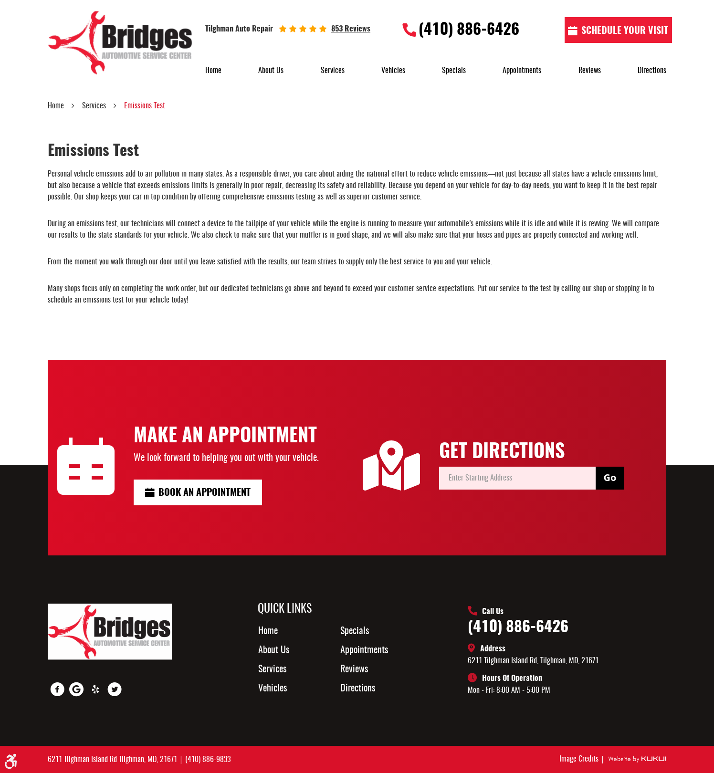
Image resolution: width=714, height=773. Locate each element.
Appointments (522, 70)
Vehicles (393, 70)
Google (76, 689)
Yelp (95, 689)
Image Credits (579, 759)
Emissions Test (144, 106)
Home (213, 70)
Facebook (57, 689)
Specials (454, 70)
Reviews (589, 70)
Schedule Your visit (624, 31)
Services (333, 70)
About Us (271, 70)
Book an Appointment (204, 493)
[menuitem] (213, 70)
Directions (652, 70)
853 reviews (350, 29)
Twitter (114, 689)
